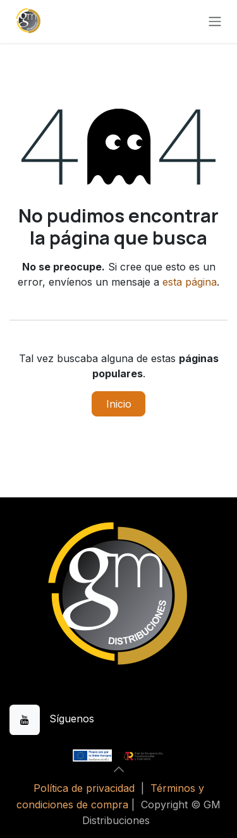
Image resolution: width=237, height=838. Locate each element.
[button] (119, 769)
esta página (189, 282)
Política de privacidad (84, 788)
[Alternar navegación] (215, 22)
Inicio (118, 404)
